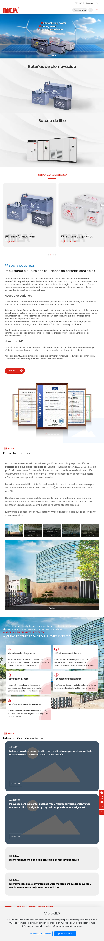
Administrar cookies (40, 933)
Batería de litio (52, 120)
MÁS (15, 783)
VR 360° (78, 2)
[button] (49, 55)
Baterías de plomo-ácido (52, 66)
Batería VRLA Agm (20, 236)
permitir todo (65, 933)
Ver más (15, 370)
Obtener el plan (79, 10)
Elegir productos (12, 241)
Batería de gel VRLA (76, 236)
